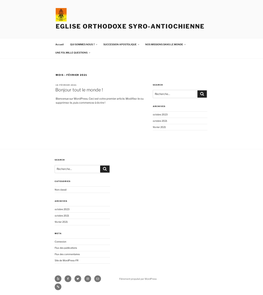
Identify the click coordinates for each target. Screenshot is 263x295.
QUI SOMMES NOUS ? (84, 44)
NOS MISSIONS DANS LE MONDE (165, 44)
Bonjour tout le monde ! (79, 89)
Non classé (61, 189)
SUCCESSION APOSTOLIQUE (121, 44)
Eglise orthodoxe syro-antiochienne (130, 26)
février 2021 (159, 127)
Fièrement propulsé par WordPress (138, 278)
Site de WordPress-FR (66, 260)
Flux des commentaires (67, 254)
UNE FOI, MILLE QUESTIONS (73, 52)
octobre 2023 (160, 114)
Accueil (59, 44)
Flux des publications (66, 247)
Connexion (60, 241)
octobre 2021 (160, 120)
